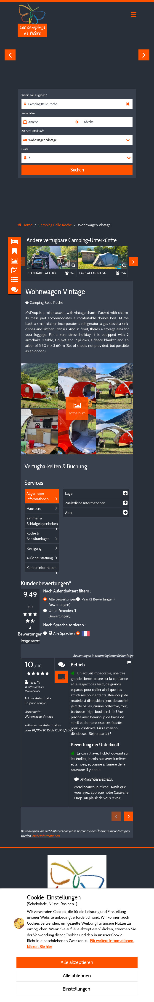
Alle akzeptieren (77, 962)
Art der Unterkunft (32, 131)
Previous (10, 54)
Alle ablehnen (77, 975)
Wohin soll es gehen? (34, 95)
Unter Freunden (62, 613)
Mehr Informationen (46, 836)
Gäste (24, 149)
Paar (98, 599)
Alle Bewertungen (64, 602)
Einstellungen (77, 989)
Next (143, 54)
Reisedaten (28, 113)
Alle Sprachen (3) (66, 633)
